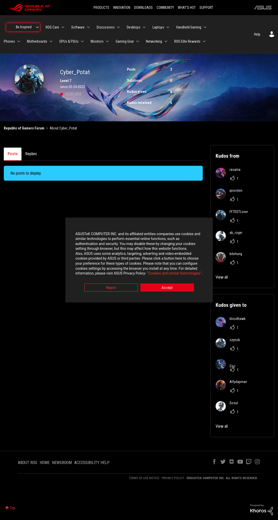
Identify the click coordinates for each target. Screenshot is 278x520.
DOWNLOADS (143, 8)
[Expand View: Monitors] (107, 41)
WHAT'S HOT (187, 8)
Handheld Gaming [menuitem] (188, 27)
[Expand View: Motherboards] (51, 41)
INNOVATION (121, 8)
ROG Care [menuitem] (52, 27)
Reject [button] (111, 288)
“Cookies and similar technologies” (106, 274)
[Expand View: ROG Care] (62, 27)
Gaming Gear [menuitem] (125, 41)
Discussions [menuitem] (106, 27)
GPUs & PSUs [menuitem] (69, 41)
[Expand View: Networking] (165, 41)
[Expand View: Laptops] (167, 27)
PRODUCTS (101, 8)
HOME (44, 462)
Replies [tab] (31, 153)
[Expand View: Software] (88, 27)
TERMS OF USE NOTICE (144, 478)
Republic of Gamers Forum (24, 128)
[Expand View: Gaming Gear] (137, 41)
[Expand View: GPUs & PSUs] (82, 41)
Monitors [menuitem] (97, 41)
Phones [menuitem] (9, 41)
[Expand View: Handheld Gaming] (205, 27)
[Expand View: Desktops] (144, 27)
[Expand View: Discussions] (118, 27)
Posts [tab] (13, 153)
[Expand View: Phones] (18, 41)
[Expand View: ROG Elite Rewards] (204, 41)
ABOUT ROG (27, 462)
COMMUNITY (165, 8)
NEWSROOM (62, 462)
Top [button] (12, 508)
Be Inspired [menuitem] (24, 27)
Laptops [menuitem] (158, 27)
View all (222, 277)
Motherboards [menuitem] (37, 41)
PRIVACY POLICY (173, 478)
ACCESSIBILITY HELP (92, 462)
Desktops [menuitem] (133, 27)
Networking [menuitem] (154, 41)
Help (257, 34)
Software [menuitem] (78, 27)
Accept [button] (167, 288)
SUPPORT (206, 8)
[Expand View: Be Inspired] (37, 27)
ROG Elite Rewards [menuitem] (187, 41)
